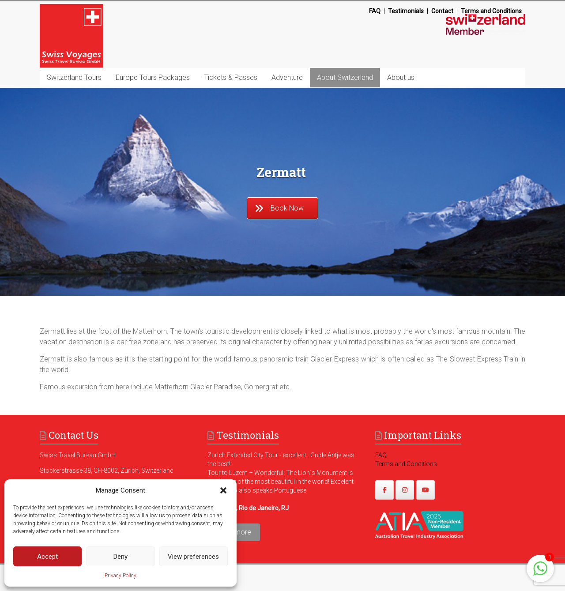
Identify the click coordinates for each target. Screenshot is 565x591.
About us (400, 77)
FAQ (374, 11)
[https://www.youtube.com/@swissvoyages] (425, 490)
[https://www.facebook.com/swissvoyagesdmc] (384, 490)
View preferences (193, 557)
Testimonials (406, 11)
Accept (47, 557)
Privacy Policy (120, 575)
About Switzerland (345, 77)
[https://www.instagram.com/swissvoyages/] (405, 490)
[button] (223, 490)
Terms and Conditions (491, 11)
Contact (442, 11)
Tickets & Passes (230, 77)
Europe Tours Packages (153, 77)
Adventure (287, 77)
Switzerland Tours (74, 77)
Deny (120, 557)
